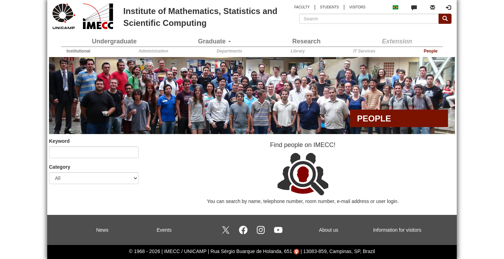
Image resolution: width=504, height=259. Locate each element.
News (102, 230)
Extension (397, 41)
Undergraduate (114, 41)
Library (297, 51)
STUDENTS (329, 7)
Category (59, 167)
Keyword (59, 141)
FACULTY (302, 7)
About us (328, 230)
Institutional (78, 51)
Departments (229, 51)
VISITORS (357, 7)
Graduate (214, 41)
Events (164, 230)
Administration (153, 51)
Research (306, 41)
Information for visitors (397, 230)
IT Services (364, 51)
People (431, 51)
